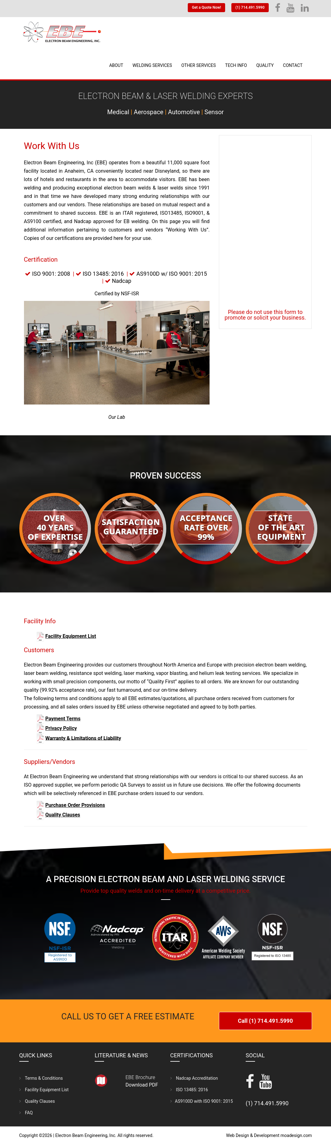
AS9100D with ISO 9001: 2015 (201, 1099)
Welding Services (152, 65)
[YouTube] (290, 9)
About (116, 65)
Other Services (198, 65)
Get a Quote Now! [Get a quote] (206, 7)
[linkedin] (305, 9)
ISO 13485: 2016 (103, 273)
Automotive (184, 112)
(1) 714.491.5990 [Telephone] (250, 7)
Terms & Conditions (41, 1076)
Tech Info (236, 65)
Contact (293, 65)
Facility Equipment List (44, 1088)
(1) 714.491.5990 (267, 1101)
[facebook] (250, 1084)
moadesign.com (296, 1133)
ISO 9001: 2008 (51, 273)
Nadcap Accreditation (194, 1076)
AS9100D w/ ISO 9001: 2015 (171, 273)
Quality (265, 65)
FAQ (26, 1111)
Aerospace (148, 112)
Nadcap (121, 281)
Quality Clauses (37, 1099)
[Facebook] (277, 9)
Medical (118, 112)
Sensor (214, 112)
